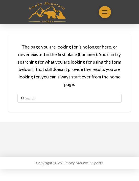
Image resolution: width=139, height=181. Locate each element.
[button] (105, 12)
